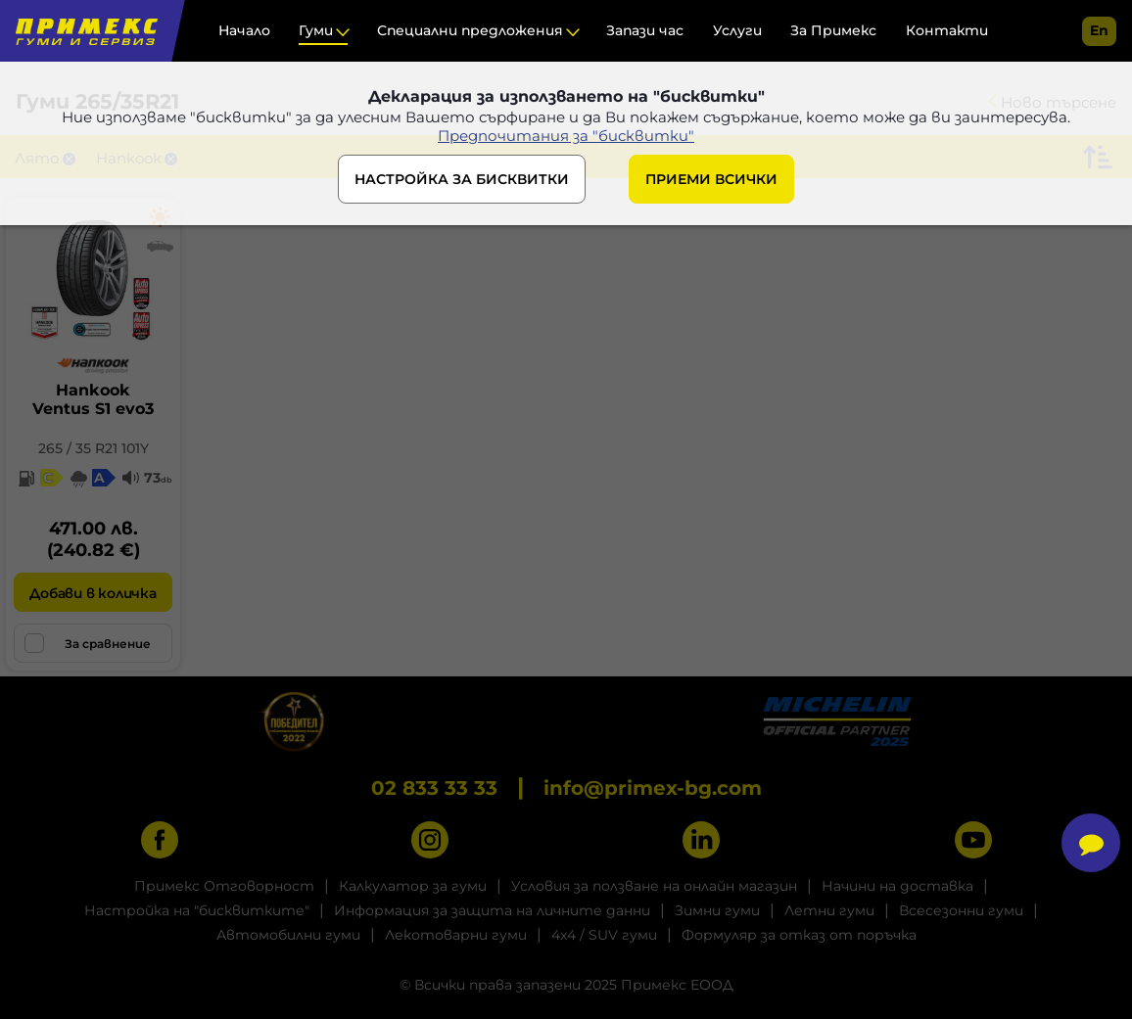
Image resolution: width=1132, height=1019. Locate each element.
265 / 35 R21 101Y (93, 448)
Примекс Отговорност (224, 886)
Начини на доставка (897, 886)
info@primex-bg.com (652, 788)
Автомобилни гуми (288, 935)
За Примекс (833, 30)
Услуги (737, 30)
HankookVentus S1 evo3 (93, 399)
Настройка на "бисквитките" (196, 910)
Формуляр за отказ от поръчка (799, 935)
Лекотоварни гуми (456, 935)
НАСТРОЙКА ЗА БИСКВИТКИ (461, 179)
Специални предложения (470, 30)
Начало (244, 30)
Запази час (645, 30)
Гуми (316, 30)
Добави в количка (92, 593)
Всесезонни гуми (961, 910)
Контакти (947, 30)
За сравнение (87, 643)
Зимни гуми (717, 910)
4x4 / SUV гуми (604, 935)
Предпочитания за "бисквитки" (566, 135)
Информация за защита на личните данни (492, 910)
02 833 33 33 (434, 788)
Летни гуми (829, 910)
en (1099, 30)
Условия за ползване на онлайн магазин (654, 886)
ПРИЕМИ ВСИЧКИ (711, 179)
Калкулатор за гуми (413, 886)
